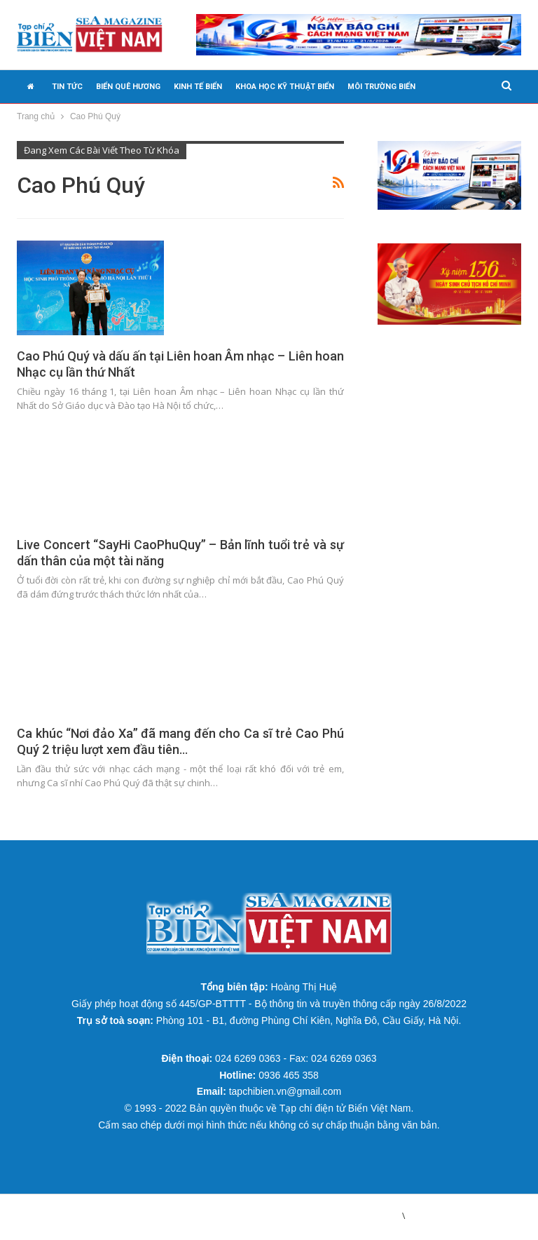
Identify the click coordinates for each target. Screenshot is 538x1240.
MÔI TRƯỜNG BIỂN (381, 86)
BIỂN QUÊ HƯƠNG (128, 86)
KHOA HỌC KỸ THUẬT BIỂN (284, 86)
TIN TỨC (67, 86)
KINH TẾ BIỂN (198, 86)
